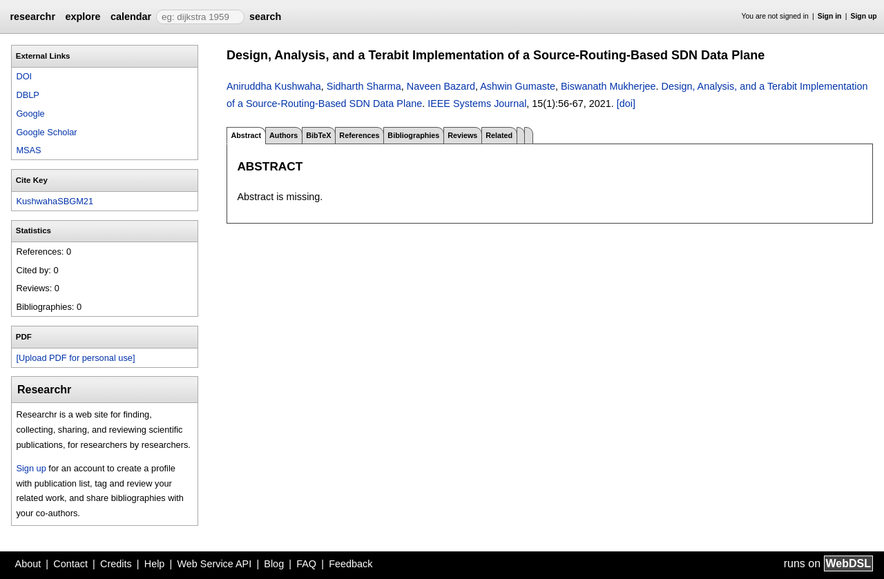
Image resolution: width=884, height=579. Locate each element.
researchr (32, 16)
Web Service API (214, 563)
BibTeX (318, 135)
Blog (274, 563)
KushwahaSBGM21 (54, 201)
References (359, 135)
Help (154, 563)
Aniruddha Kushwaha (274, 86)
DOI (24, 76)
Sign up (864, 16)
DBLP (27, 95)
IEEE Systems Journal (476, 103)
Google (30, 113)
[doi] (626, 103)
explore (82, 16)
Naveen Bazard (441, 86)
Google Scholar (46, 132)
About (28, 563)
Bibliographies (413, 135)
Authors (283, 135)
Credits (116, 563)
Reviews (462, 135)
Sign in (830, 16)
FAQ (306, 563)
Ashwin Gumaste (517, 86)
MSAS (28, 150)
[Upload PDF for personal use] (75, 358)
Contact (70, 563)
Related (499, 135)
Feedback (350, 563)
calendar (130, 16)
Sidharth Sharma (364, 86)
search (265, 16)
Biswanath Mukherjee (608, 86)
